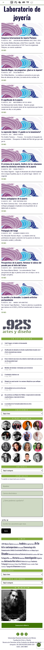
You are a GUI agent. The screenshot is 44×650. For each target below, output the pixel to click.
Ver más (3, 50)
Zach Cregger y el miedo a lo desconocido (16, 343)
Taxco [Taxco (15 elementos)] (36, 564)
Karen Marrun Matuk (20, 268)
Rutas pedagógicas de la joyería (14, 198)
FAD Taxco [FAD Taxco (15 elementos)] (40, 554)
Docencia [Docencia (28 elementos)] (11, 554)
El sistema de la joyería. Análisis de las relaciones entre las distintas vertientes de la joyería (21, 165)
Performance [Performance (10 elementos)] (11, 564)
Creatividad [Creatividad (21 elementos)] (18, 550)
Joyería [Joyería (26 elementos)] (39, 558)
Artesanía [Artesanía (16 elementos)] (20, 547)
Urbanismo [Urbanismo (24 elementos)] (16, 566)
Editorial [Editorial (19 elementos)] (17, 554)
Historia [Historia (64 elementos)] (15, 557)
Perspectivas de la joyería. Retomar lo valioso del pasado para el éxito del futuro (21, 263)
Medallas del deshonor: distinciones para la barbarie (19, 368)
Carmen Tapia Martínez (20, 302)
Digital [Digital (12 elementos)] (37, 550)
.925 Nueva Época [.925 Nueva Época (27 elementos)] (7, 544)
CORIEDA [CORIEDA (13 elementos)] (12, 550)
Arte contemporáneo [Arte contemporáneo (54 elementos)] (9, 547)
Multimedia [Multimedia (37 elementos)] (8, 561)
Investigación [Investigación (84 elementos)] (31, 558)
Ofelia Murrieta (18, 72)
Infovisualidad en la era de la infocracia (15, 388)
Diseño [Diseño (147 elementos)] (4, 553)
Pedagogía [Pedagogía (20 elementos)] (4, 564)
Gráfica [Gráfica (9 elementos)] (10, 558)
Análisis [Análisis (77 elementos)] (22, 543)
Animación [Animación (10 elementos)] (16, 544)
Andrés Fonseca (18, 134)
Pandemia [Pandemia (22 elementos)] (34, 561)
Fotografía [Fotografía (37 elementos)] (5, 557)
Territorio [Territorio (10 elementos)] (3, 566)
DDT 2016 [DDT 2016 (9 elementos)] (29, 550)
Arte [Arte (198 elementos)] (36, 543)
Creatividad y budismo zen (12, 374)
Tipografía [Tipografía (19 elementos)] (9, 566)
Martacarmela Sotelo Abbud (22, 102)
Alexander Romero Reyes (21, 233)
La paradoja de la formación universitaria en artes (18, 404)
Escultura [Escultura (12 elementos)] (34, 554)
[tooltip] (6, 425)
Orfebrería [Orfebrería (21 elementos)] (23, 561)
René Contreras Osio (20, 201)
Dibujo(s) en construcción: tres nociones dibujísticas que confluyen (22, 381)
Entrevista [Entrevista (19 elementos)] (29, 554)
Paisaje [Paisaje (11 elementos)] (29, 561)
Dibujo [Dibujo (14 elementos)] (33, 550)
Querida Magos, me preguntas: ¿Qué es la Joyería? (21, 70)
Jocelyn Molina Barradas (21, 40)
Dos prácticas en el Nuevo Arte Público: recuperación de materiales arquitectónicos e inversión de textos (23, 396)
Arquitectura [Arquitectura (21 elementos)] (30, 544)
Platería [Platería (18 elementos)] (23, 564)
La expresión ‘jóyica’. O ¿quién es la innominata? (21, 132)
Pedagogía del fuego (9, 230)
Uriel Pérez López (35, 40)
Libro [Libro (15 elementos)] (2, 561)
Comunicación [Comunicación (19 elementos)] (5, 550)
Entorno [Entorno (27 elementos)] (23, 554)
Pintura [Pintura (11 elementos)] (16, 564)
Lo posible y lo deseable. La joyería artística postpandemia (19, 298)
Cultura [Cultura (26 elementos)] (24, 550)
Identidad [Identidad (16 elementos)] (22, 558)
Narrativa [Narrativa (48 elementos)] (16, 561)
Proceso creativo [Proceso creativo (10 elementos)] (30, 564)
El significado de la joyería (12, 100)
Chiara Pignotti (18, 169)
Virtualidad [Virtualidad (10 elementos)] (23, 566)
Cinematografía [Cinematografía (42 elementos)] (29, 547)
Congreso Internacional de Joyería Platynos (18, 38)
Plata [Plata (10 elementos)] (20, 564)
